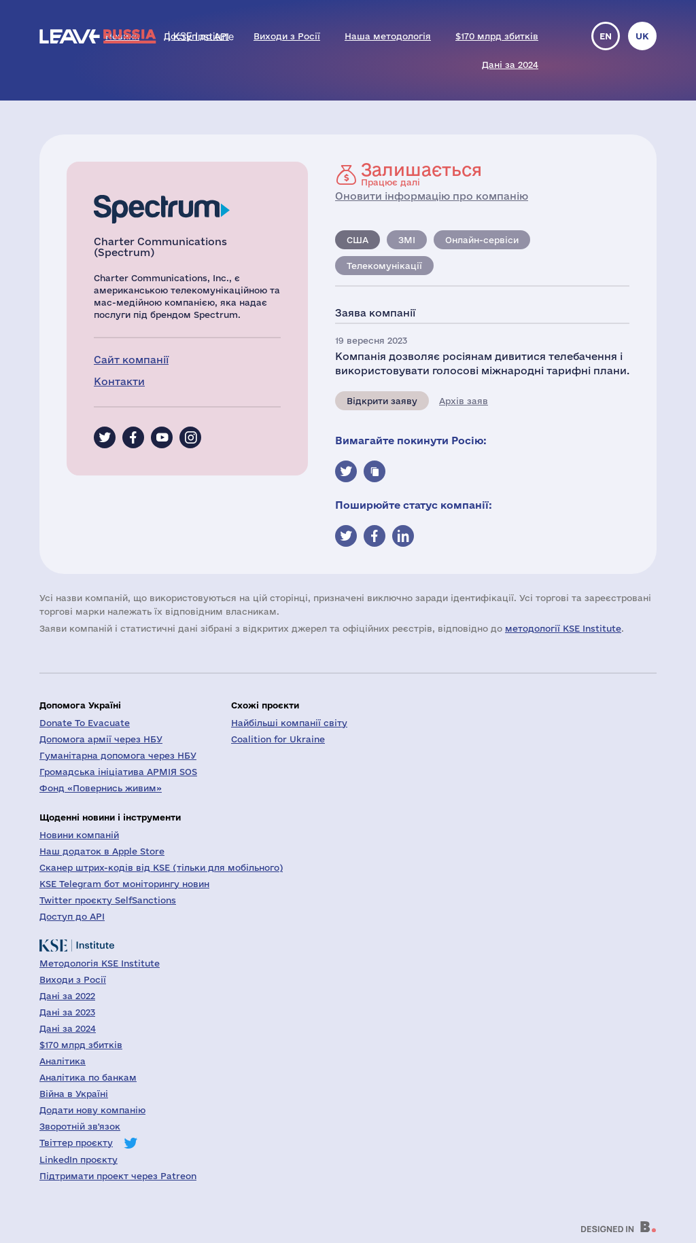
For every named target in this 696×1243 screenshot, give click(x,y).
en (605, 36)
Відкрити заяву (382, 401)
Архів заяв (463, 401)
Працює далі (421, 174)
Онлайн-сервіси (482, 240)
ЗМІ (406, 240)
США (357, 240)
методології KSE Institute (563, 628)
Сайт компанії (131, 359)
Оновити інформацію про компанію (431, 196)
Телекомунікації (384, 265)
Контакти (119, 381)
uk (642, 36)
